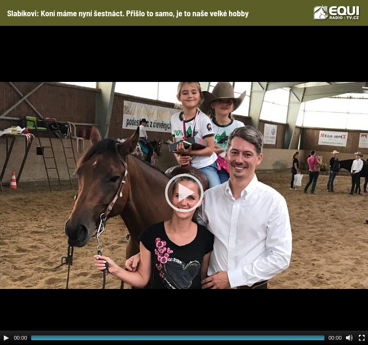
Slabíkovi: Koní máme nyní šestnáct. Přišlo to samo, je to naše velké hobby (128, 13)
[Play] (6, 338)
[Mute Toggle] (349, 338)
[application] (184, 185)
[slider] (178, 337)
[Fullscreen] (362, 338)
